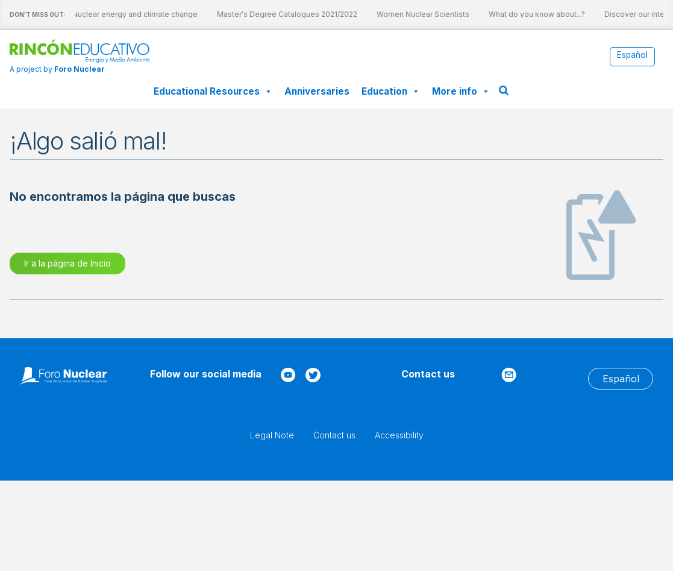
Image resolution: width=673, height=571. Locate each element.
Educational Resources (213, 91)
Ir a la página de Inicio (67, 263)
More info (461, 91)
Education (391, 91)
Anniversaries (316, 91)
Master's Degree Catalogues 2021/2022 (272, 14)
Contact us (334, 435)
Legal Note (272, 435)
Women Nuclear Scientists (408, 14)
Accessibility (399, 435)
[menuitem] (632, 55)
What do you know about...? (522, 14)
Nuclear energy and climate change (120, 14)
